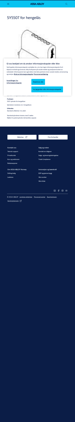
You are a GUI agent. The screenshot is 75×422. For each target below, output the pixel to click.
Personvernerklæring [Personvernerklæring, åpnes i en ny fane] (41, 74)
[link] (22, 137)
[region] (37, 77)
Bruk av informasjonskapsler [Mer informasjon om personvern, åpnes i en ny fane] (23, 74)
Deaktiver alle (38, 82)
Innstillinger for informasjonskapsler (14, 81)
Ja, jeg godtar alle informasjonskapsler (47, 89)
